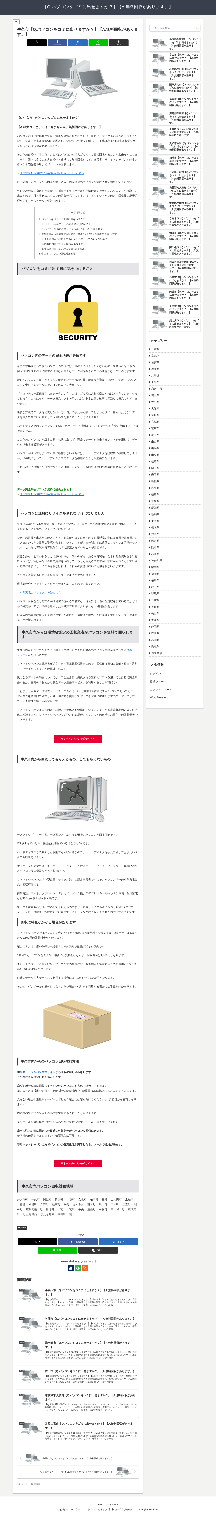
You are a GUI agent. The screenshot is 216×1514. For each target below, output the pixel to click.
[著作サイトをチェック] (71, 1268)
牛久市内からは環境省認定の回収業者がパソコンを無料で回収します (79, 234)
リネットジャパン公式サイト (37, 1072)
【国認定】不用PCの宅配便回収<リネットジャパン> (52, 173)
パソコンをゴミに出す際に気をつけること (64, 219)
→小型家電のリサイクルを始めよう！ (40, 592)
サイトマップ (111, 1504)
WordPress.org (159, 697)
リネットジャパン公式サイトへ (78, 738)
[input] (174, 28)
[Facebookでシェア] (57, 42)
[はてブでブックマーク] (78, 42)
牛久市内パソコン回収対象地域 (58, 253)
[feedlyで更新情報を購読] (78, 1268)
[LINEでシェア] (98, 42)
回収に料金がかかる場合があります (63, 243)
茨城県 (22, 1228)
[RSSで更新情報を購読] (85, 1268)
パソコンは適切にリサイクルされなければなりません (73, 229)
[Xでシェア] (37, 42)
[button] (119, 42)
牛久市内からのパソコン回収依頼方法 (65, 248)
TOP (100, 1504)
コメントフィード (161, 689)
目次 (73, 212)
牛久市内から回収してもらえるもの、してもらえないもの (76, 239)
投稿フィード (158, 681)
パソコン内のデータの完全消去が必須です (67, 224)
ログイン (155, 673)
